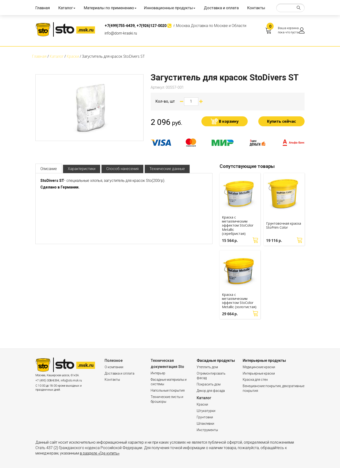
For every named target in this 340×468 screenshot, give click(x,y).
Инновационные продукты (169, 7)
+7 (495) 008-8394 (47, 380)
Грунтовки (205, 417)
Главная (42, 7)
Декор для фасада (211, 391)
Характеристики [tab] (81, 168)
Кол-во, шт (165, 101)
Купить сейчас (281, 121)
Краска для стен (255, 379)
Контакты (256, 7)
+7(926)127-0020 (151, 25)
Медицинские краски (259, 367)
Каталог (66, 7)
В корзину (228, 121)
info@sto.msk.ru (71, 380)
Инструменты (207, 430)
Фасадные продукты (216, 360)
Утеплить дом (207, 367)
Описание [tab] (48, 168)
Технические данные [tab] (167, 168)
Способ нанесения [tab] (122, 168)
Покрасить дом (209, 384)
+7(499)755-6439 (120, 25)
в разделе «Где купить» (99, 453)
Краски (202, 404)
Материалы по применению (110, 7)
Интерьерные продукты (264, 360)
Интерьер (158, 373)
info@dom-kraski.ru (121, 33)
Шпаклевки (205, 423)
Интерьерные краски (259, 373)
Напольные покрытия (168, 390)
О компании (114, 367)
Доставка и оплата (221, 7)
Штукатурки (206, 411)
